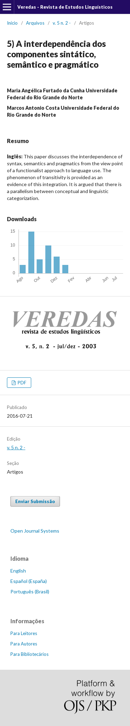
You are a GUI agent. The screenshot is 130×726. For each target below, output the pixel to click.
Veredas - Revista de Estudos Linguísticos (65, 7)
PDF (21, 382)
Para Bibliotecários (29, 654)
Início (12, 23)
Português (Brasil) (29, 591)
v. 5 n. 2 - (62, 23)
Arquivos (35, 23)
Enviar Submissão (35, 501)
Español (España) (28, 581)
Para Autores (23, 643)
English (18, 571)
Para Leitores (23, 633)
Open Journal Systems (34, 531)
